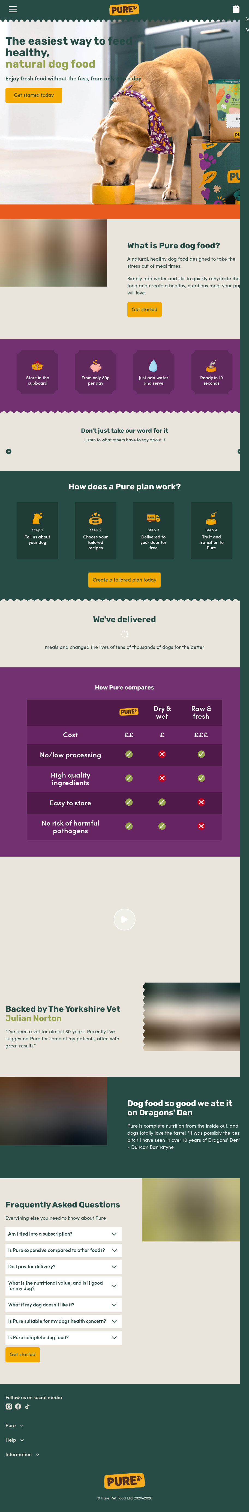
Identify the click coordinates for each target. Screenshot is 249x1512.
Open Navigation (12, 9)
